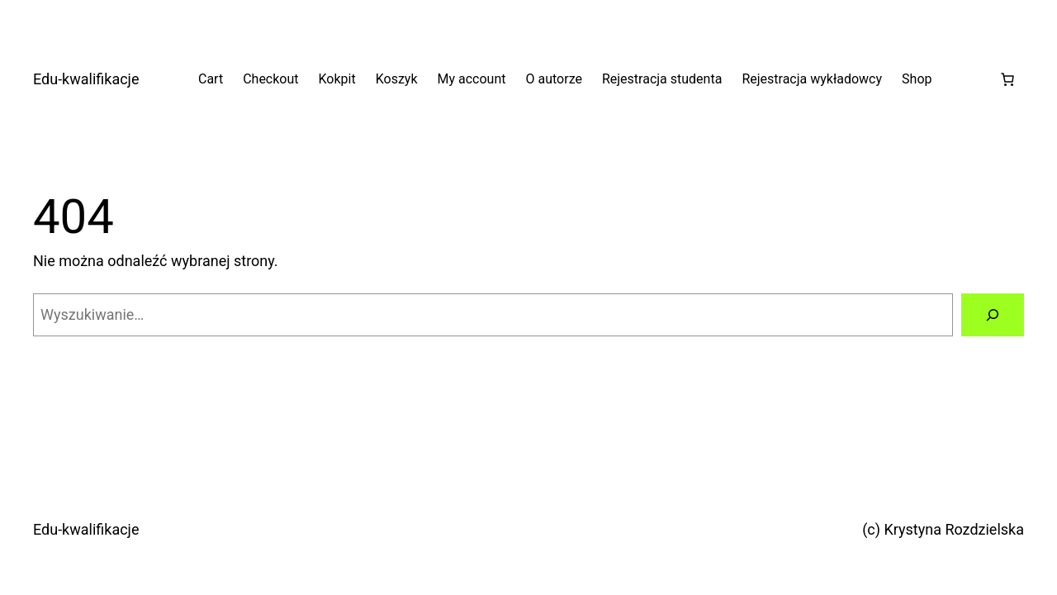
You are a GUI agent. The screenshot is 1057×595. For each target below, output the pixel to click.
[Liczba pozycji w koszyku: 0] (1007, 79)
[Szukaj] (992, 314)
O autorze (554, 79)
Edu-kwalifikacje (86, 79)
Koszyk (397, 79)
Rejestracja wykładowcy (812, 79)
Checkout (270, 79)
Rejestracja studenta (662, 79)
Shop (916, 79)
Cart (210, 79)
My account (472, 79)
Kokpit (337, 79)
